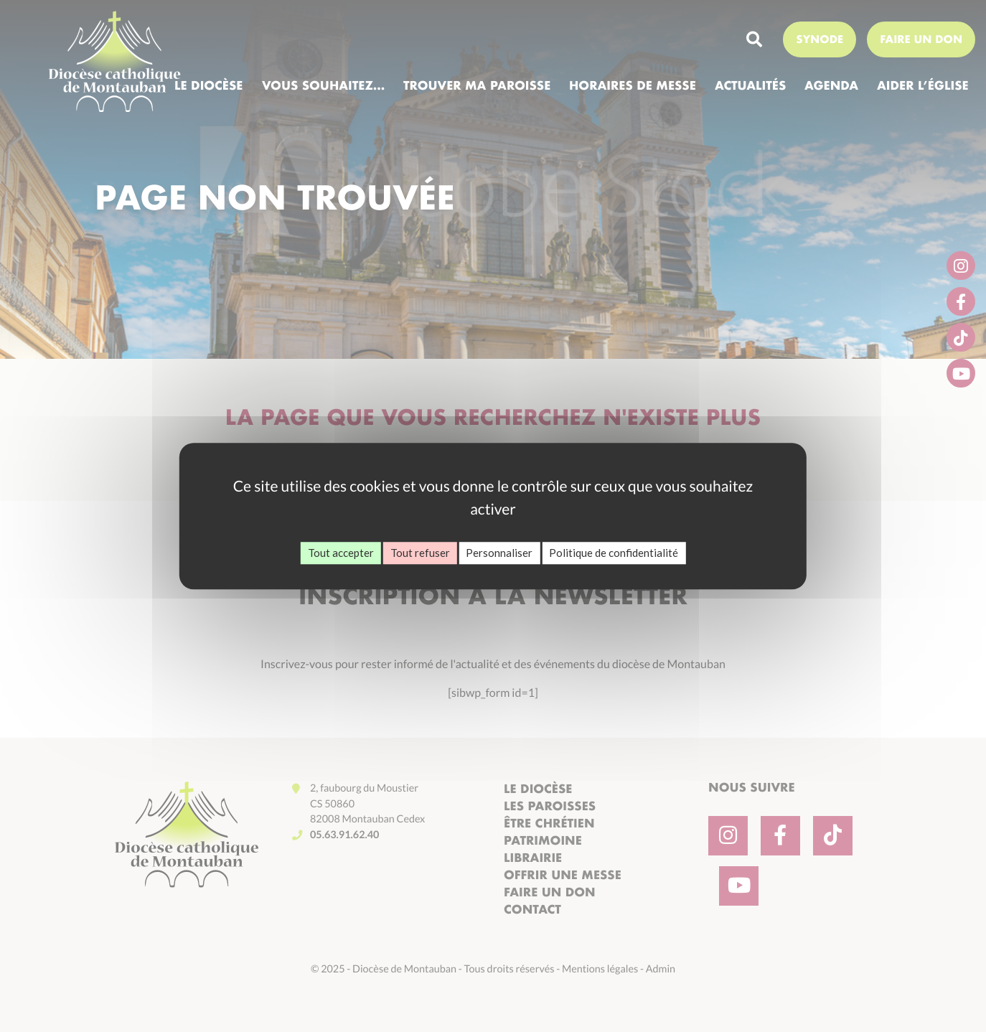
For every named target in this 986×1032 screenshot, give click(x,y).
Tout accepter (341, 552)
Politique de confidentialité (613, 552)
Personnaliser (499, 552)
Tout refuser (420, 552)
